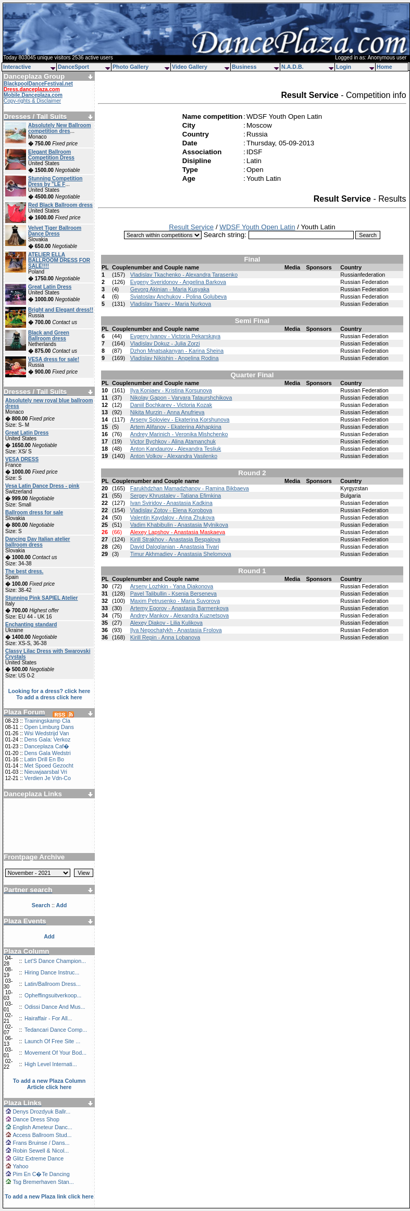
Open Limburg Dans (48, 727)
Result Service (191, 227)
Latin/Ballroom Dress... (52, 984)
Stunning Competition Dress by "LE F (55, 181)
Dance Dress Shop (36, 1119)
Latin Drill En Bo (44, 759)
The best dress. (24, 571)
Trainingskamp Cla (47, 721)
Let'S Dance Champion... (55, 961)
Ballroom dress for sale (34, 512)
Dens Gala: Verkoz (47, 739)
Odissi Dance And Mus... (54, 1007)
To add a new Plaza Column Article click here (49, 1084)
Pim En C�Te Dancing (41, 1174)
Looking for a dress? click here (49, 691)
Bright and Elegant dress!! (60, 310)
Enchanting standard (31, 624)
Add (49, 936)
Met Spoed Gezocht (48, 765)
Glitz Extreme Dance (38, 1158)
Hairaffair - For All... (48, 1018)
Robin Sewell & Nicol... (41, 1150)
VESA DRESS (22, 459)
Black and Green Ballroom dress (48, 335)
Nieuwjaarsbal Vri (45, 772)
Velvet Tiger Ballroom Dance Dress (54, 231)
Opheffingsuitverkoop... (52, 995)
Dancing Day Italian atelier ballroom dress (37, 542)
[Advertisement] (49, 821)
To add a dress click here (49, 697)
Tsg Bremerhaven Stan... (43, 1182)
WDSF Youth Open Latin (257, 227)
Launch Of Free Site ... (52, 1041)
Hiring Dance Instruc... (51, 972)
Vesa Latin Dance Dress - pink (42, 486)
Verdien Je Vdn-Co (47, 778)
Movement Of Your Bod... (55, 1052)
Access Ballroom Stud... (42, 1135)
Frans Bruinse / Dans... (41, 1143)
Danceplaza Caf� (46, 746)
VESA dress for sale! (53, 359)
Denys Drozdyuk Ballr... (41, 1111)
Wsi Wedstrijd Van (46, 733)
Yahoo (20, 1166)
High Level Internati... (50, 1064)
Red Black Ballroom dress (60, 205)
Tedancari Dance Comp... (55, 1030)
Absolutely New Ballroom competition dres (59, 128)
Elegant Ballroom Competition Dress (51, 154)
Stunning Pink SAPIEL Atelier (41, 598)
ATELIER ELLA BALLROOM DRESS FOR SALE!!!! (59, 260)
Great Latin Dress (49, 287)
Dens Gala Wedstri (47, 753)
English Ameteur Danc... (42, 1127)
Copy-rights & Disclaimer (32, 101)
